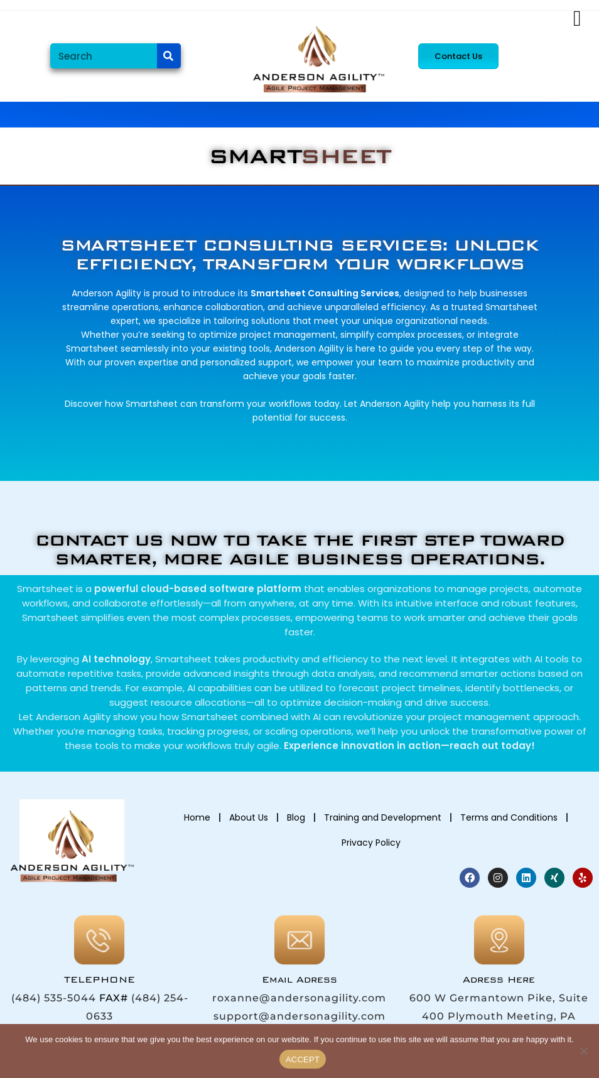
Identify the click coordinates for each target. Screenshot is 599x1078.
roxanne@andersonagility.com (299, 998)
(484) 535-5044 (53, 998)
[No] (583, 1051)
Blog (296, 817)
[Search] (169, 55)
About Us (248, 817)
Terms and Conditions (509, 817)
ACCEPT (303, 1059)
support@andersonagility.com (299, 1016)
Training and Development (382, 817)
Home (197, 817)
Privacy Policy (371, 842)
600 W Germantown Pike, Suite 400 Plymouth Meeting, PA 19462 (498, 1016)
